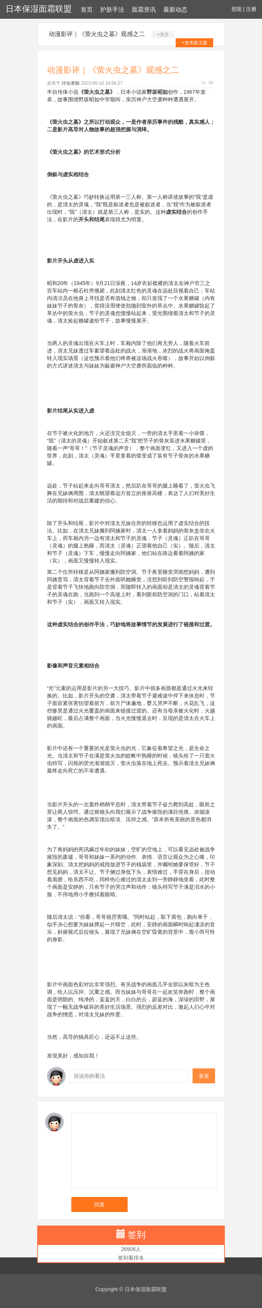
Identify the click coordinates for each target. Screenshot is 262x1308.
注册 (251, 9)
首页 (87, 9)
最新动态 (175, 9)
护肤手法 (112, 9)
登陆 (236, 9)
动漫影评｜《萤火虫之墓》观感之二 (97, 34)
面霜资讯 (144, 9)
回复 (99, 1205)
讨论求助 (71, 83)
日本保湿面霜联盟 (39, 9)
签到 (137, 1235)
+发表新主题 (194, 42)
